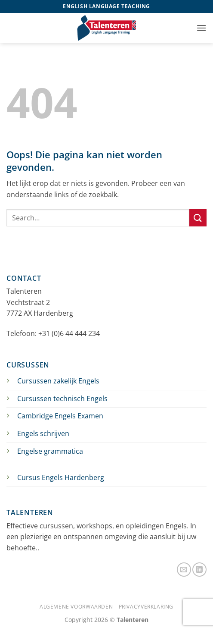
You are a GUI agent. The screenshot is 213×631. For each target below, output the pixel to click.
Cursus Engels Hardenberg (60, 477)
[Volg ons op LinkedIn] (199, 569)
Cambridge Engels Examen (60, 416)
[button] (201, 27)
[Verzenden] (198, 217)
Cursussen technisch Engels (62, 398)
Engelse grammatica (50, 451)
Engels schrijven (43, 433)
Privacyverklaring (146, 606)
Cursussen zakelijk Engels (58, 381)
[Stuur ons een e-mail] (184, 569)
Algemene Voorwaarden (76, 606)
